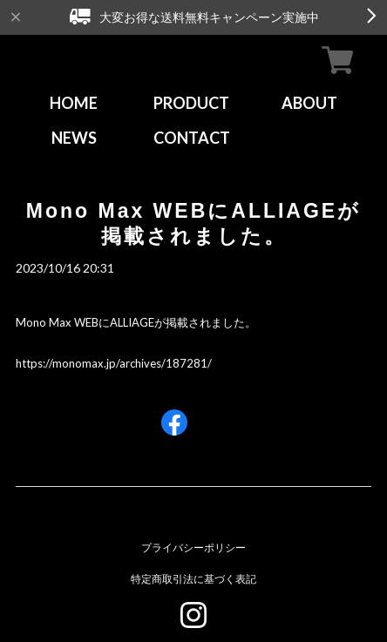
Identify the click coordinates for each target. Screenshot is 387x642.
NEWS (74, 137)
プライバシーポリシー (193, 547)
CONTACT (191, 137)
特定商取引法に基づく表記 (193, 578)
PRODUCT (191, 102)
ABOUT (309, 102)
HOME (74, 102)
